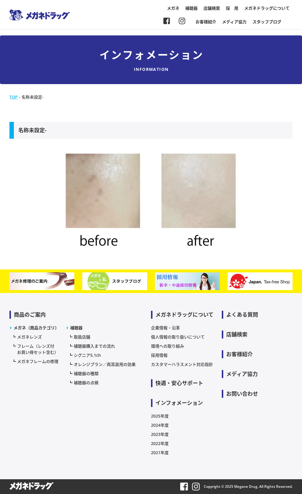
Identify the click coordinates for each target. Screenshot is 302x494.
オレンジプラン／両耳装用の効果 (105, 364)
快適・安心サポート (179, 383)
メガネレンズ (29, 337)
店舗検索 (211, 8)
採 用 (232, 8)
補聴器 (191, 8)
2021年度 (160, 452)
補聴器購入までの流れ (94, 346)
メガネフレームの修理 (37, 361)
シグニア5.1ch (87, 355)
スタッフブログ (266, 21)
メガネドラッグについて (267, 8)
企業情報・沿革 (165, 328)
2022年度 (160, 443)
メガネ (173, 8)
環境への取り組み (167, 346)
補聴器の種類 (86, 373)
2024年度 (160, 425)
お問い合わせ (242, 393)
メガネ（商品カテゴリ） (36, 328)
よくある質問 (242, 314)
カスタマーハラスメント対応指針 (182, 364)
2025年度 (160, 416)
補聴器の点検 (86, 382)
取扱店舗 (82, 337)
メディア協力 (234, 21)
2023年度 (160, 434)
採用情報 (159, 355)
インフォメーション (179, 402)
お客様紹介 (206, 21)
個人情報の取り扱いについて (178, 337)
